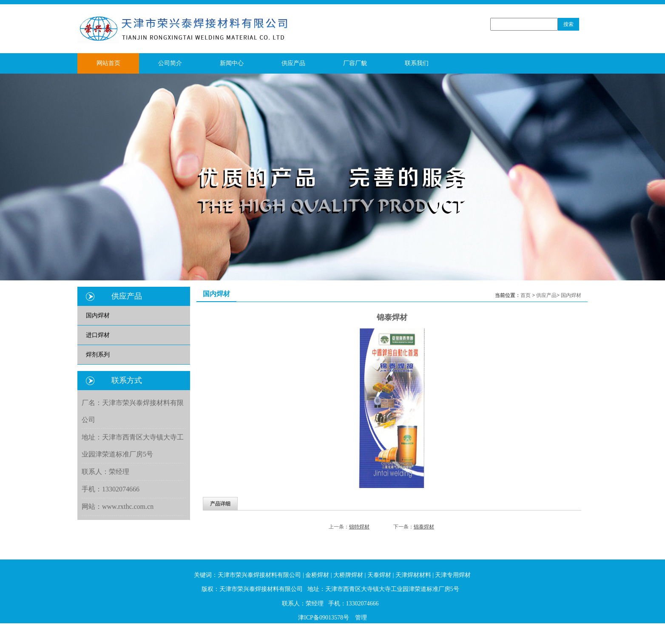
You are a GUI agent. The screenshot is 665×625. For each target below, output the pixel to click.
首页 (525, 295)
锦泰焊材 (424, 527)
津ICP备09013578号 (323, 617)
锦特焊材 (359, 527)
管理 (361, 617)
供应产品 (546, 295)
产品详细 (220, 504)
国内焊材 (571, 295)
